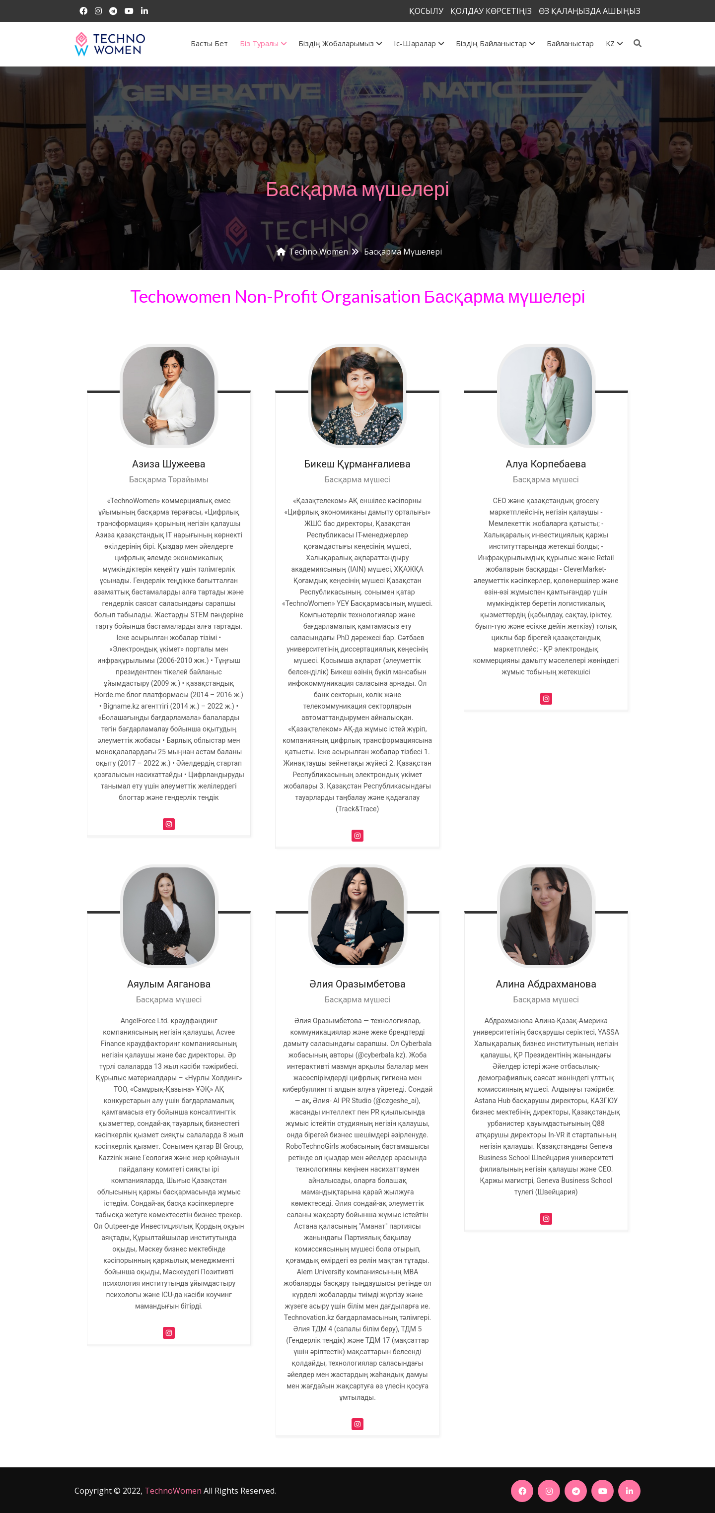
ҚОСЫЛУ (426, 10)
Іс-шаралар (419, 43)
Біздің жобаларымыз (340, 43)
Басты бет (209, 43)
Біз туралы (263, 43)
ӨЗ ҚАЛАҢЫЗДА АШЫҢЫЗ (590, 10)
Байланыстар (570, 43)
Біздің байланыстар (495, 43)
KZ (614, 43)
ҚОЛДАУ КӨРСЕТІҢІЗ (491, 10)
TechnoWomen (173, 1490)
